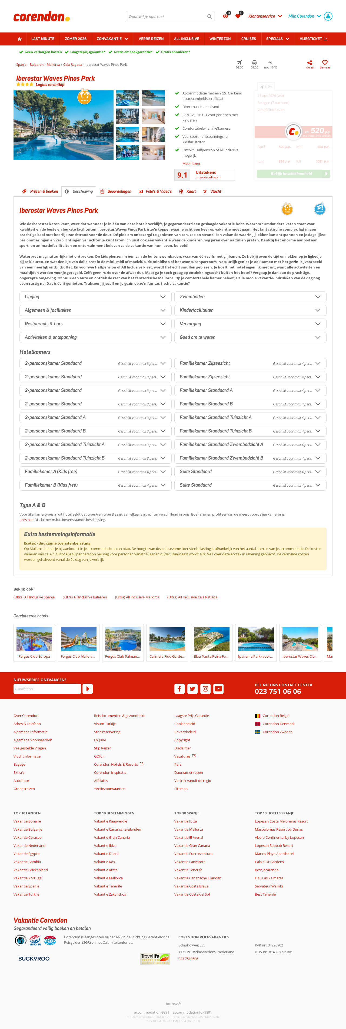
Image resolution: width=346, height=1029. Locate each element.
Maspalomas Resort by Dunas (279, 829)
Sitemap (181, 788)
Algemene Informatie (30, 731)
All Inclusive (186, 38)
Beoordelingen (119, 191)
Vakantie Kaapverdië (110, 821)
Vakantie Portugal (28, 878)
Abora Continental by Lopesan (279, 837)
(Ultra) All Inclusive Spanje (34, 597)
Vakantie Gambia (27, 861)
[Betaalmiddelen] (33, 958)
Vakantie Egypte (26, 853)
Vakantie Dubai (106, 853)
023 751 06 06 (278, 691)
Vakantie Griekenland (31, 869)
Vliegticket (311, 38)
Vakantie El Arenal (188, 837)
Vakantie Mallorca (108, 878)
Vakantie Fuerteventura (193, 853)
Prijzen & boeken (44, 191)
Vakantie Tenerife (108, 886)
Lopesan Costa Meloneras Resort (281, 821)
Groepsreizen (24, 788)
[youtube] (218, 688)
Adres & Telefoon (27, 723)
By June (100, 740)
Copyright (182, 740)
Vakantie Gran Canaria (112, 837)
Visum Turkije (105, 723)
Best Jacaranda (266, 869)
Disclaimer (182, 748)
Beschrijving (83, 191)
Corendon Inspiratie (110, 772)
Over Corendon (26, 715)
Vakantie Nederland (29, 845)
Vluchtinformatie (27, 756)
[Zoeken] (210, 16)
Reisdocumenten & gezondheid (119, 715)
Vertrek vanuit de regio (192, 780)
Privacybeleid (185, 731)
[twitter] (192, 688)
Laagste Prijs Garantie (191, 715)
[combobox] (170, 16)
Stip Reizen (103, 748)
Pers (177, 764)
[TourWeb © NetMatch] (173, 1003)
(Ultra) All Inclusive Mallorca (137, 597)
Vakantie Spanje (26, 886)
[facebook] (179, 688)
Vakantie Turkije (26, 894)
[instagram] (205, 688)
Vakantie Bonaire (27, 821)
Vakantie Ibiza (105, 845)
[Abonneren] (87, 689)
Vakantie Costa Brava (191, 886)
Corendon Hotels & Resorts (116, 764)
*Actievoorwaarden (109, 788)
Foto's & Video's (159, 191)
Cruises (248, 38)
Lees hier (26, 519)
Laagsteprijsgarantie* (87, 52)
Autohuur (21, 780)
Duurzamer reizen (188, 772)
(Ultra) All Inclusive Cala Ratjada (192, 597)
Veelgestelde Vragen (30, 748)
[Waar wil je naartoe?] (170, 16)
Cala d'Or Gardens (269, 861)
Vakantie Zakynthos (110, 894)
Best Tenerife (265, 894)
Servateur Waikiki (269, 886)
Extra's (19, 772)
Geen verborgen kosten (43, 52)
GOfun (99, 756)
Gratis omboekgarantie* (133, 52)
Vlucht (215, 191)
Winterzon (220, 38)
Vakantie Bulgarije (28, 829)
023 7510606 (188, 958)
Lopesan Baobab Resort (274, 845)
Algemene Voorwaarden (33, 740)
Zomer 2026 (75, 38)
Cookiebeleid (184, 723)
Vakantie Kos (104, 861)
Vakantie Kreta (106, 869)
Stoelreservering (107, 731)
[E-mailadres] (47, 689)
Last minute (42, 38)
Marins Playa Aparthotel (274, 853)
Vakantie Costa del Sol (192, 894)
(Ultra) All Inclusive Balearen (85, 597)
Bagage (19, 764)
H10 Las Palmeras (269, 878)
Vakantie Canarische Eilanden (197, 878)
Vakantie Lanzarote (189, 861)
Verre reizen (151, 38)
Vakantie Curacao (28, 837)
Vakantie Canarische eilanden (117, 829)
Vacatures (182, 756)
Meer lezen (191, 163)
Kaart (191, 191)
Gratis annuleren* (175, 52)
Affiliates (101, 780)
